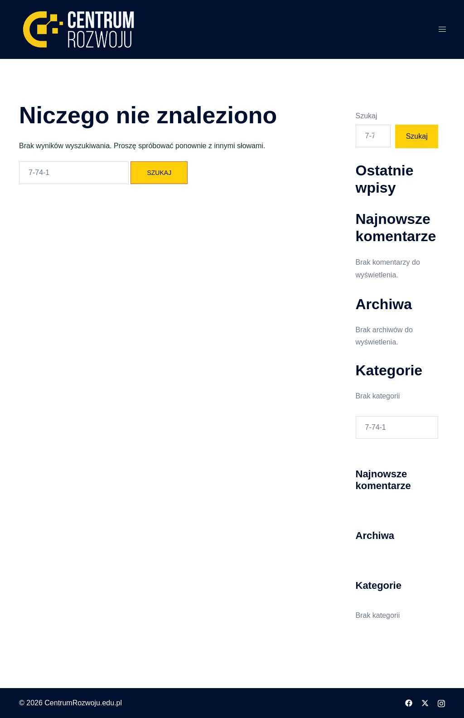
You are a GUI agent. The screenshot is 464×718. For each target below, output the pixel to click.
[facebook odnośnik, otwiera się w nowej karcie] (408, 703)
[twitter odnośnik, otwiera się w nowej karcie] (425, 703)
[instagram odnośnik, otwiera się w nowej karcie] (441, 703)
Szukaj (366, 116)
